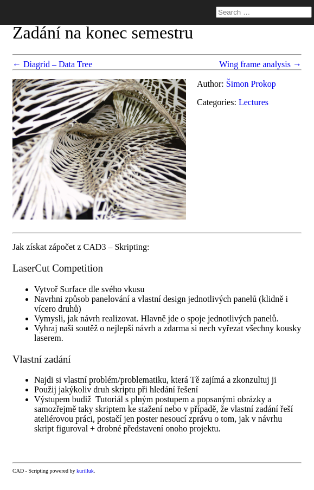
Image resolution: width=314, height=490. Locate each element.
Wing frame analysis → (260, 64)
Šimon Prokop (251, 83)
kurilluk (85, 471)
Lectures (253, 102)
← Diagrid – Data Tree (52, 64)
